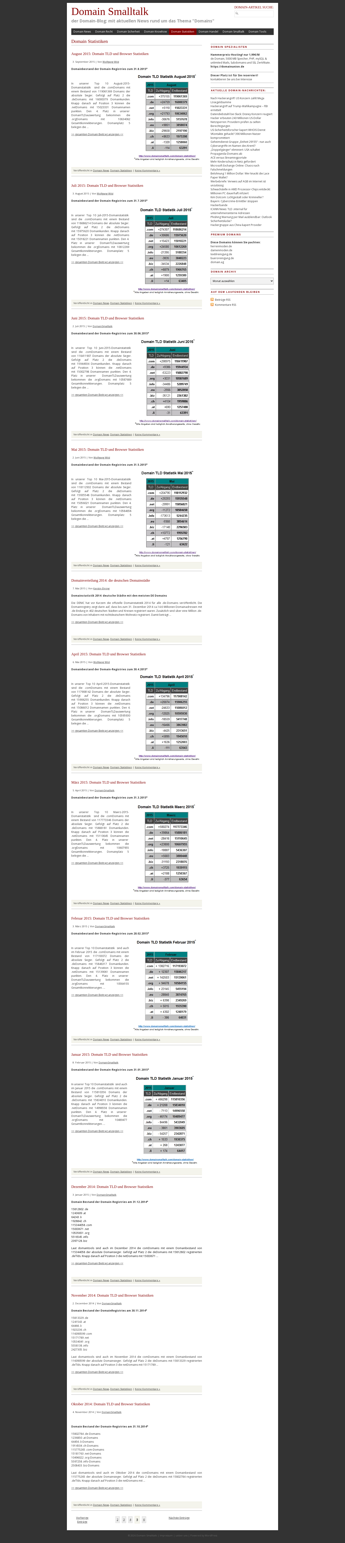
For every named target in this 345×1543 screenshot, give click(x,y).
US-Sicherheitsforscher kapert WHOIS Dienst (238, 130)
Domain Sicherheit (128, 31)
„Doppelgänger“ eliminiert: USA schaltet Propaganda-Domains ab (235, 152)
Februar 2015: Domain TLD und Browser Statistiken (110, 918)
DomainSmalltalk (102, 326)
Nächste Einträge (179, 1518)
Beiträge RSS (222, 300)
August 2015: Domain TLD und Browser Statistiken (110, 54)
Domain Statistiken (182, 31)
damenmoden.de (221, 250)
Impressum (166, 1535)
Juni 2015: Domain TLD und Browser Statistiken (107, 318)
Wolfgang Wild (111, 61)
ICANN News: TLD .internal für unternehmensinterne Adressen (230, 211)
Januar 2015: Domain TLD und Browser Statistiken (109, 1054)
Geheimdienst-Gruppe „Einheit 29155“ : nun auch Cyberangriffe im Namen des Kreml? (241, 144)
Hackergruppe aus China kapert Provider (236, 225)
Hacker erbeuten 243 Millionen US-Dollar (236, 118)
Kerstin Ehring (101, 588)
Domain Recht (104, 31)
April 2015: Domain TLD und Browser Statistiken (108, 654)
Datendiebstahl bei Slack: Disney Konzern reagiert (241, 114)
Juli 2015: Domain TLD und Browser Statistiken (107, 185)
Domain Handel (208, 31)
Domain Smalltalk (110, 11)
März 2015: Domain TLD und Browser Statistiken (108, 782)
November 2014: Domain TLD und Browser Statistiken (112, 1295)
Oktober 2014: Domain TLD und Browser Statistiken (110, 1404)
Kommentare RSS (225, 305)
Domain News (82, 31)
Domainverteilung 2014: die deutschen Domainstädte (110, 580)
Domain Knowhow (155, 31)
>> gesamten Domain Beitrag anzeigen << (97, 134)
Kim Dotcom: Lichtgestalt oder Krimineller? (237, 197)
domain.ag (217, 262)
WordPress (211, 1535)
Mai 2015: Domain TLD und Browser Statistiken (107, 449)
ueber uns (181, 1535)
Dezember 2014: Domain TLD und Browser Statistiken (112, 1187)
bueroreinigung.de (222, 258)
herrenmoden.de (221, 246)
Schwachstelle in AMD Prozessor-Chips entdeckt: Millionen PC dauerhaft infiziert (241, 191)
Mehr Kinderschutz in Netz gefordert (233, 161)
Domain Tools (257, 31)
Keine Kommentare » (147, 170)
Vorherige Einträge (82, 1520)
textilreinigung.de (221, 254)
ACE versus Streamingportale (229, 157)
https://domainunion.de (227, 66)
